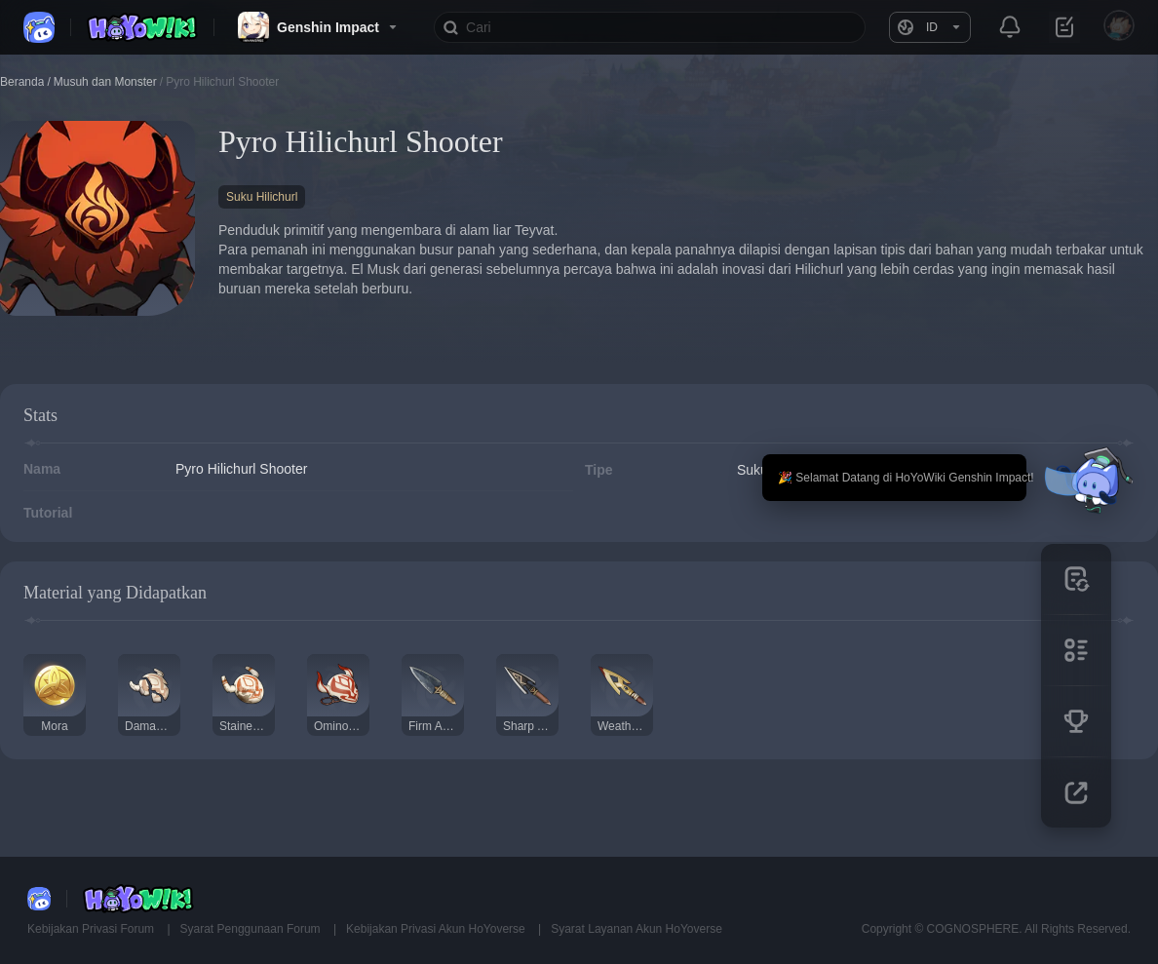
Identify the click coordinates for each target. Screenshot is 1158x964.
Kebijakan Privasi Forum (92, 929)
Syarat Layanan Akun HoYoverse (636, 929)
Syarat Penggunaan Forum (252, 929)
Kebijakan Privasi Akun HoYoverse (437, 929)
